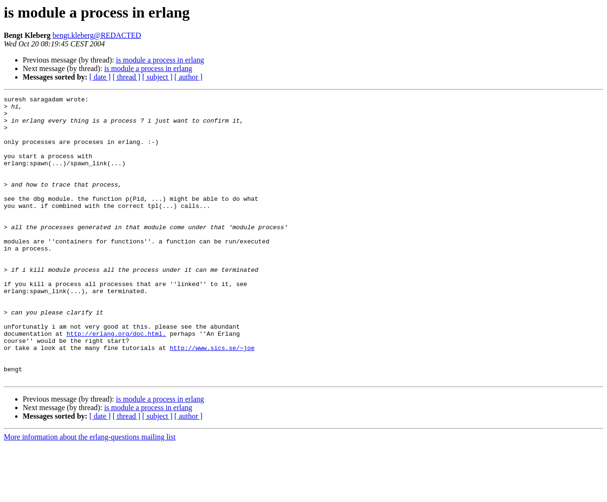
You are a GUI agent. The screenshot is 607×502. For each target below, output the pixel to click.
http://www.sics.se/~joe (212, 398)
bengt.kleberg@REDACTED (96, 35)
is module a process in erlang (160, 60)
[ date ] (100, 77)
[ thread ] (126, 77)
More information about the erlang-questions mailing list (89, 494)
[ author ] (188, 77)
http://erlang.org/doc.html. (116, 381)
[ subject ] (157, 77)
